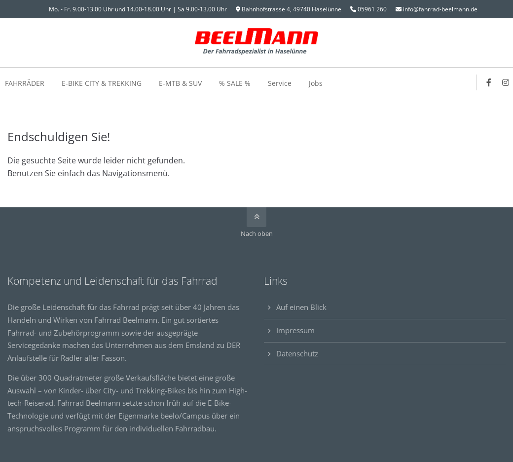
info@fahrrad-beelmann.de (440, 9)
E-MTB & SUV (180, 83)
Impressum (295, 330)
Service (280, 83)
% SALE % (235, 83)
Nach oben (257, 233)
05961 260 (372, 9)
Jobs (316, 83)
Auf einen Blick (301, 307)
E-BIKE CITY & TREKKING (102, 83)
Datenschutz (297, 353)
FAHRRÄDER (24, 83)
